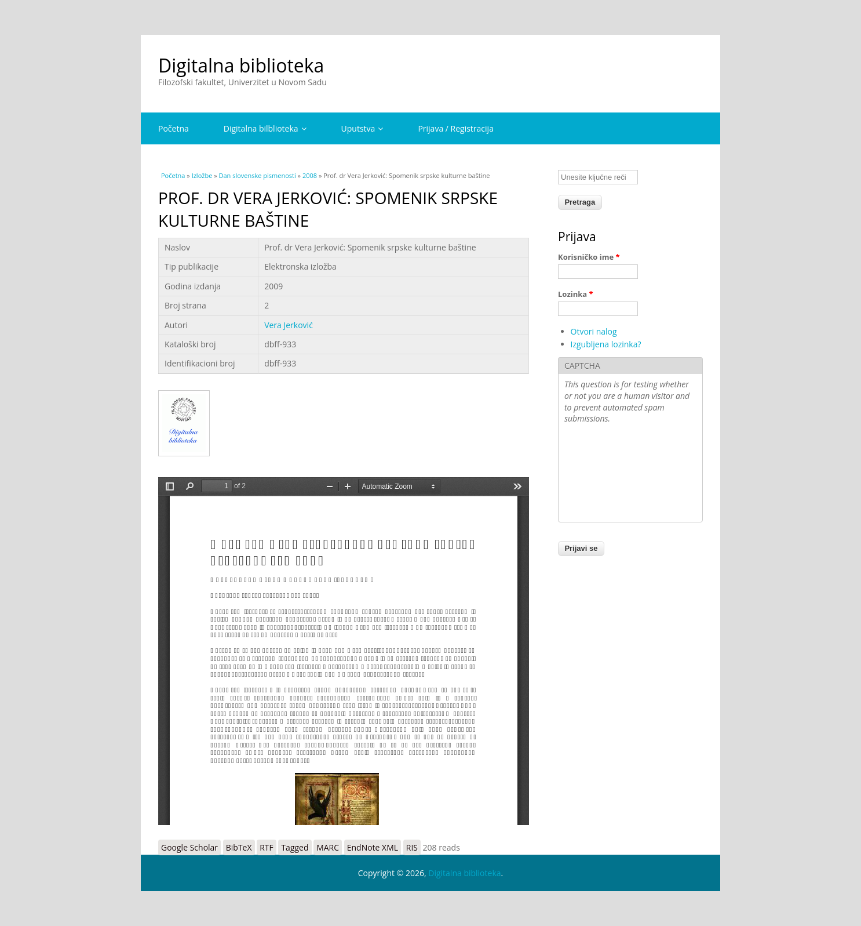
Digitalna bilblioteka (265, 128)
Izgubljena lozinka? (606, 344)
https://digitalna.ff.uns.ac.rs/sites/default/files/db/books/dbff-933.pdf (343, 651)
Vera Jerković (288, 325)
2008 (309, 175)
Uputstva (362, 128)
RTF (266, 847)
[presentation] (611, 474)
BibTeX (239, 847)
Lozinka (575, 294)
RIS (412, 847)
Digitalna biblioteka (241, 65)
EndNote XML (372, 847)
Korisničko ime (589, 257)
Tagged (294, 847)
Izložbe (202, 175)
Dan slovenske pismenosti (257, 175)
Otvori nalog (594, 331)
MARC (327, 847)
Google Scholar (189, 847)
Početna (173, 128)
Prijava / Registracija (456, 128)
